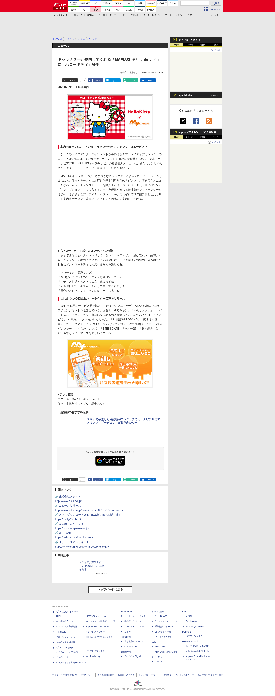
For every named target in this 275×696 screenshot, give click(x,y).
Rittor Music (127, 611)
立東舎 (127, 632)
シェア (98, 80)
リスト (82, 80)
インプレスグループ (184, 675)
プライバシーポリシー (148, 675)
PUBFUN (186, 632)
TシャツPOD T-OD (134, 626)
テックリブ (157, 657)
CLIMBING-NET (131, 646)
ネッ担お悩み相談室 (65, 642)
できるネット (62, 657)
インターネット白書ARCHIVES (71, 662)
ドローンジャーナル (65, 637)
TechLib (158, 661)
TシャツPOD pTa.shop (197, 646)
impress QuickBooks (195, 626)
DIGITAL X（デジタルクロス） (100, 637)
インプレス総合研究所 (66, 626)
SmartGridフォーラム (96, 616)
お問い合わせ (87, 675)
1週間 (203, 45)
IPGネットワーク (190, 641)
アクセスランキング (189, 40)
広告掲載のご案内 (105, 675)
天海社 (189, 616)
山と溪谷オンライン (133, 641)
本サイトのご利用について (64, 675)
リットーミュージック (134, 616)
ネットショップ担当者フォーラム (101, 621)
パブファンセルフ (194, 636)
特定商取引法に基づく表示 (210, 675)
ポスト (72, 80)
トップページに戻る (110, 589)
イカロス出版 (158, 611)
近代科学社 (126, 652)
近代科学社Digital (132, 656)
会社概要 (167, 675)
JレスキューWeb (163, 632)
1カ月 (216, 45)
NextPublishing (93, 656)
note (133, 80)
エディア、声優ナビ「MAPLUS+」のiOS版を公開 (92, 566)
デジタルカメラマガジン (67, 652)
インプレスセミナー (95, 632)
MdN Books (160, 646)
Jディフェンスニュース (166, 621)
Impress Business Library (97, 626)
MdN (154, 642)
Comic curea (191, 621)
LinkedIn (150, 80)
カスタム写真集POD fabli (198, 651)
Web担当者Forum (64, 621)
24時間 (189, 45)
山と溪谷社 (126, 637)
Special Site (185, 95)
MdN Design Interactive (166, 652)
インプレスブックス (95, 651)
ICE (184, 611)
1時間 (176, 45)
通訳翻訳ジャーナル (164, 626)
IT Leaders (61, 632)
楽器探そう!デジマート (135, 621)
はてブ (115, 80)
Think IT (59, 616)
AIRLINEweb (161, 616)
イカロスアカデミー (164, 637)
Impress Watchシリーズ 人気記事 (197, 132)
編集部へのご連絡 (126, 675)
